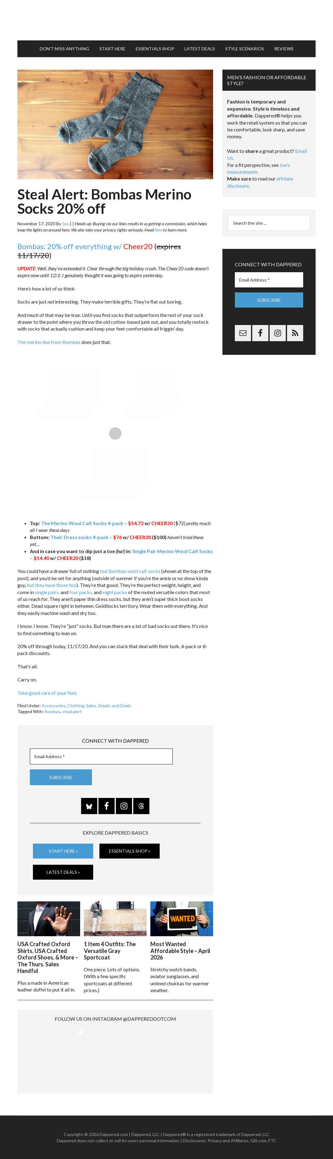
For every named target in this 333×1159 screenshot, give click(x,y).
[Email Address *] (101, 756)
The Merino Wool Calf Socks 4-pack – (92, 523)
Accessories (54, 705)
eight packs (115, 592)
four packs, (81, 592)
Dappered (166, 20)
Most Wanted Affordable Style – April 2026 (180, 951)
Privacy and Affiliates (228, 1140)
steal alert (72, 711)
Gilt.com (258, 1140)
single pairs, (47, 592)
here (158, 229)
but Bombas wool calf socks (130, 571)
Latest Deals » (63, 872)
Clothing (75, 705)
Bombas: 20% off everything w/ (85, 246)
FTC (272, 1140)
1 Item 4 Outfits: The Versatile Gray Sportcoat (110, 951)
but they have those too (51, 585)
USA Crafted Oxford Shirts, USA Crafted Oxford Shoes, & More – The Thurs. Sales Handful (47, 957)
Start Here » (63, 851)
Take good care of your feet (46, 693)
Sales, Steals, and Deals (108, 705)
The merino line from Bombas (48, 342)
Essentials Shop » (129, 851)
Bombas (52, 711)
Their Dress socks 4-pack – (86, 537)
